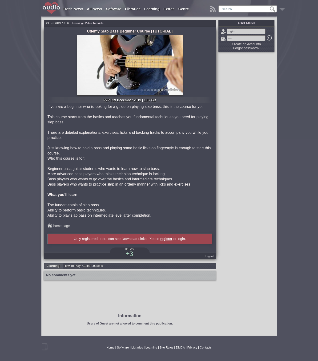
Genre (183, 9)
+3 (129, 253)
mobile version (44, 346)
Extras (168, 9)
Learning (152, 9)
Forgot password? (223, 38)
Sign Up (223, 31)
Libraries (132, 9)
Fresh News (73, 9)
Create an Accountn (246, 44)
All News (94, 9)
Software (113, 9)
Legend (209, 256)
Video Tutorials (94, 23)
